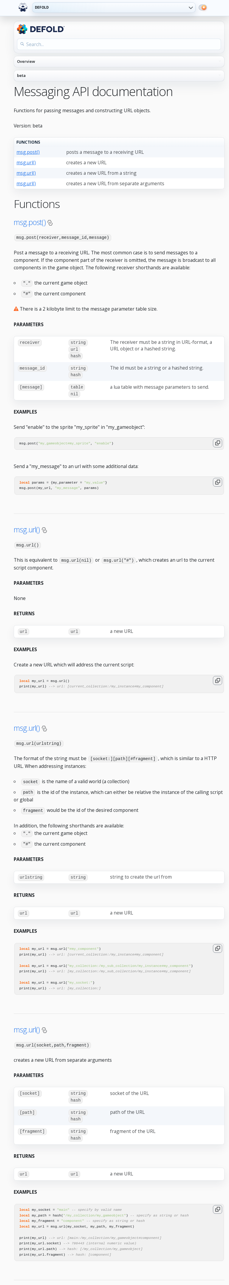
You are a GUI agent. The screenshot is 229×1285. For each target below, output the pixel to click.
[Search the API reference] (119, 44)
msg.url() (26, 162)
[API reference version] (119, 75)
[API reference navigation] (119, 61)
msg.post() (28, 152)
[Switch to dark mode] (202, 7)
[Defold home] (23, 7)
